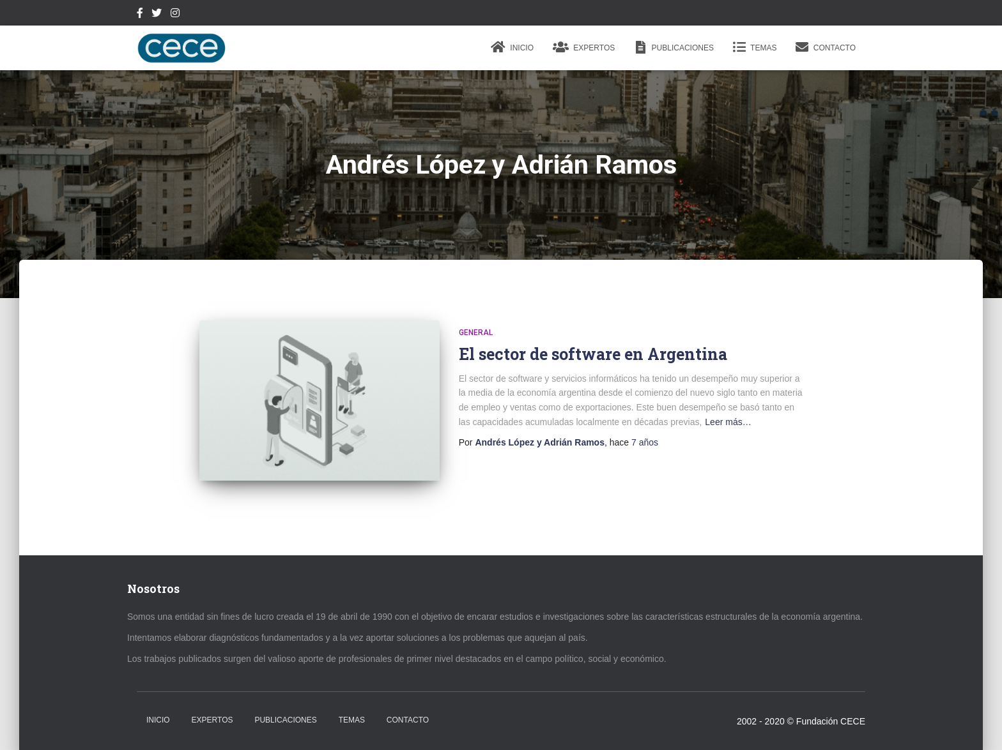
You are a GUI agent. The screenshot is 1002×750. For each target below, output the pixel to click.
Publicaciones (674, 47)
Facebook (140, 14)
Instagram (175, 14)
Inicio (512, 47)
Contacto (826, 47)
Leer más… (728, 422)
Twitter (156, 14)
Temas (754, 47)
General (476, 332)
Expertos (584, 47)
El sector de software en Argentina (593, 353)
